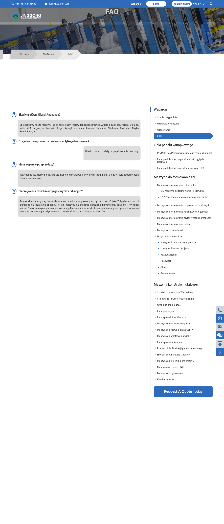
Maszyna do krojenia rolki (170, 230)
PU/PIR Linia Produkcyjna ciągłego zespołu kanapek (184, 153)
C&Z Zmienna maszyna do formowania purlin (184, 197)
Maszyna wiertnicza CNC (170, 367)
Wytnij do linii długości (169, 305)
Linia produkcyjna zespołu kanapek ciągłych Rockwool (180, 160)
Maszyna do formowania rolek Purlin (176, 185)
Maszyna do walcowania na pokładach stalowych (183, 205)
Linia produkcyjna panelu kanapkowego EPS (180, 168)
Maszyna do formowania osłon (173, 224)
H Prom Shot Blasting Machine (173, 354)
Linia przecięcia (165, 311)
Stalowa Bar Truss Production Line (175, 298)
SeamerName (168, 273)
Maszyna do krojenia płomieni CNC (175, 361)
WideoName (163, 130)
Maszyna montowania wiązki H (173, 323)
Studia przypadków (167, 117)
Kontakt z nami (182, 4)
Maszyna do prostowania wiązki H (175, 336)
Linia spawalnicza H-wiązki (172, 317)
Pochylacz (166, 261)
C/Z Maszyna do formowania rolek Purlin (182, 191)
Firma (156, 4)
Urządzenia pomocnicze (169, 236)
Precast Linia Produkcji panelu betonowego (180, 348)
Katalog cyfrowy (165, 379)
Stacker (165, 267)
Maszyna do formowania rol (174, 177)
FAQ (70, 53)
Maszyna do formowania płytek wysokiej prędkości (184, 218)
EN (199, 4)
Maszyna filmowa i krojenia (175, 248)
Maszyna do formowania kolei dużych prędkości (182, 211)
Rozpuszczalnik (169, 254)
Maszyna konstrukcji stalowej (176, 284)
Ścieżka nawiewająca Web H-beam (175, 292)
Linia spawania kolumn (169, 342)
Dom (26, 54)
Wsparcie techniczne (168, 123)
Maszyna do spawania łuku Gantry (175, 329)
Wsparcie (136, 4)
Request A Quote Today (183, 391)
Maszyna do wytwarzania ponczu (178, 242)
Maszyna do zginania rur (170, 373)
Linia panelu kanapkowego (173, 145)
